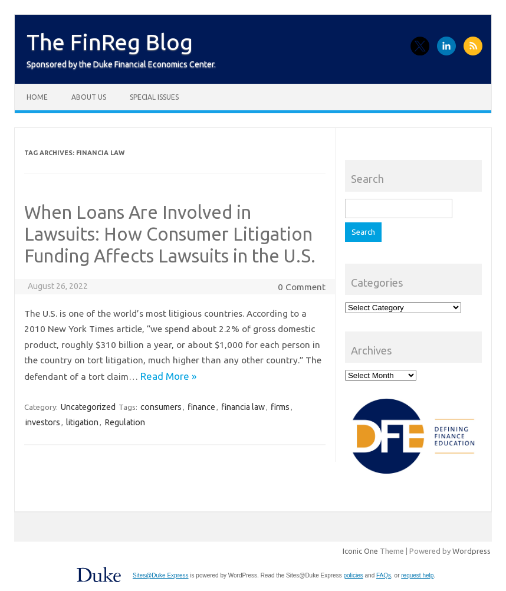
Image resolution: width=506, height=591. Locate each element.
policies (353, 575)
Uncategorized (88, 407)
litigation (82, 422)
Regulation (124, 422)
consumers (161, 407)
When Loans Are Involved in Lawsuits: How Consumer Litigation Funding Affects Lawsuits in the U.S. (172, 234)
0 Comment (302, 287)
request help (417, 575)
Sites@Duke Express (161, 575)
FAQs (383, 575)
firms (280, 407)
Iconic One (360, 551)
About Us (88, 97)
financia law (243, 407)
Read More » (168, 376)
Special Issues (154, 97)
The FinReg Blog (110, 41)
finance (201, 407)
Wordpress (471, 551)
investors (42, 422)
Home (37, 97)
